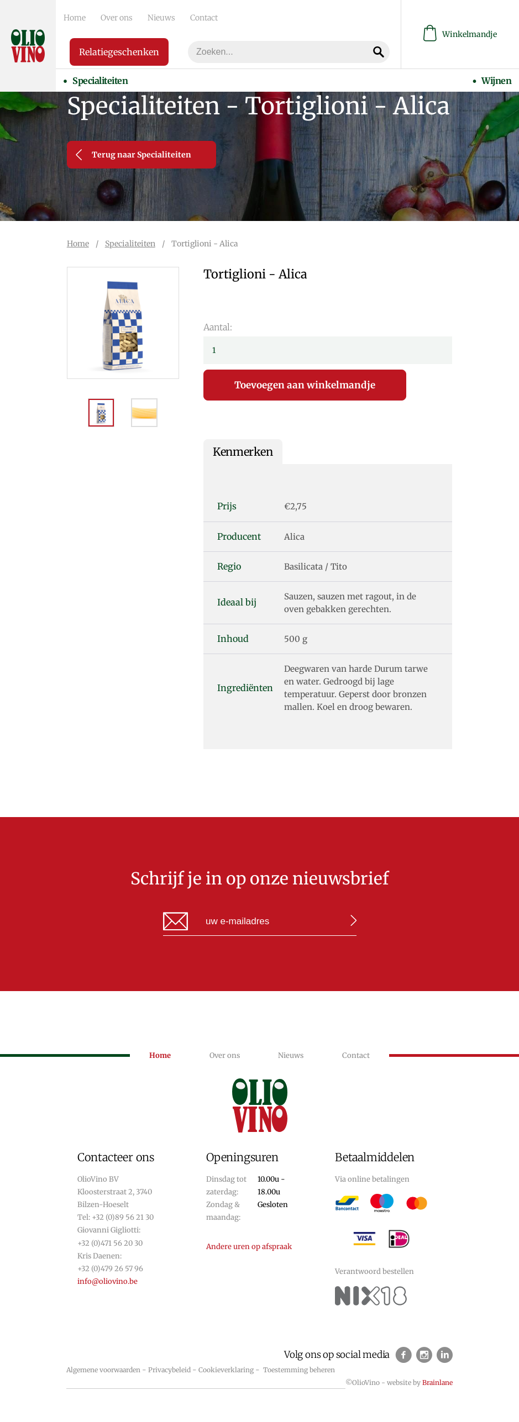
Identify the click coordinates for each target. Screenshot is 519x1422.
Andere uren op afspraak (249, 1246)
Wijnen (498, 77)
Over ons (111, 17)
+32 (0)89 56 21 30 (123, 1217)
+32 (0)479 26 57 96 (110, 1268)
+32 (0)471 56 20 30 (110, 1243)
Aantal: (217, 327)
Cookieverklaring (226, 1370)
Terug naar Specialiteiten (133, 154)
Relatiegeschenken (119, 50)
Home (72, 17)
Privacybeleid (169, 1370)
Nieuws (151, 17)
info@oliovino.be (107, 1281)
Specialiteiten (98, 77)
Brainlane (437, 1382)
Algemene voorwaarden (103, 1370)
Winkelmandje (460, 33)
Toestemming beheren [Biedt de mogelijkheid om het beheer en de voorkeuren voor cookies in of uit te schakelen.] (299, 1370)
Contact (190, 17)
